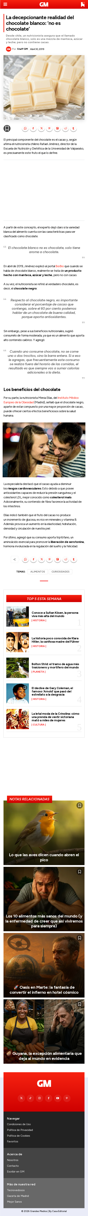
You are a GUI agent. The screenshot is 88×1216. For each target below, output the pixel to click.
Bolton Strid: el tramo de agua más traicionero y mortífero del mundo (55, 665)
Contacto (13, 1165)
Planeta (38, 672)
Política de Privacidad (20, 1130)
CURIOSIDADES (60, 571)
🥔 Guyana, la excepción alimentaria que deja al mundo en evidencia (44, 1056)
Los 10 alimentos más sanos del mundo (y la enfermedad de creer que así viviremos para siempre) (44, 921)
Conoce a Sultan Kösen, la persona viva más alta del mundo (55, 614)
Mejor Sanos (14, 1201)
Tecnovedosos (16, 1190)
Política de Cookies (18, 1135)
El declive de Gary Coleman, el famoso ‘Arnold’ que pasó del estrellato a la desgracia (52, 691)
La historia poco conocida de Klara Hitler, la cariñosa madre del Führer (55, 640)
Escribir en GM (15, 1171)
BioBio (59, 266)
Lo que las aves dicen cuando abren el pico (44, 857)
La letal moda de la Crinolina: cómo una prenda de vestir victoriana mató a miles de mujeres (55, 717)
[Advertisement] (44, 190)
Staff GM (22, 49)
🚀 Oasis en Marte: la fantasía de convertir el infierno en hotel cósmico (44, 990)
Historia (39, 620)
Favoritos (12, 1141)
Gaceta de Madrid (18, 1196)
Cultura (38, 725)
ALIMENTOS (37, 571)
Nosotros (12, 1160)
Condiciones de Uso (19, 1124)
